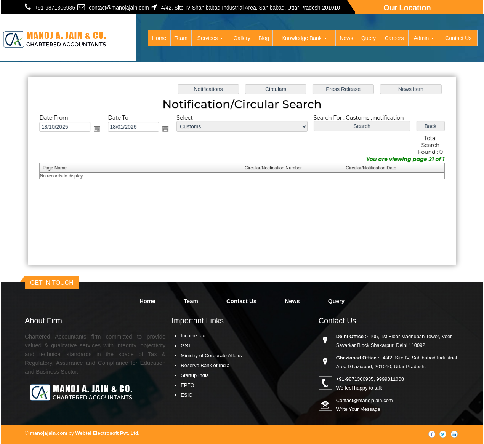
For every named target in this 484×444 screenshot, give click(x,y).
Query (368, 38)
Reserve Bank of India (205, 365)
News (346, 38)
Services (210, 38)
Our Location (407, 7)
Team (181, 38)
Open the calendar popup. (100, 129)
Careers (394, 38)
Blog (263, 38)
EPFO (187, 385)
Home (159, 38)
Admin (423, 38)
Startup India (195, 375)
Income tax (193, 336)
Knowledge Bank (304, 38)
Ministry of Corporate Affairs (211, 355)
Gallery (241, 38)
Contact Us (458, 38)
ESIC (186, 395)
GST (186, 345)
